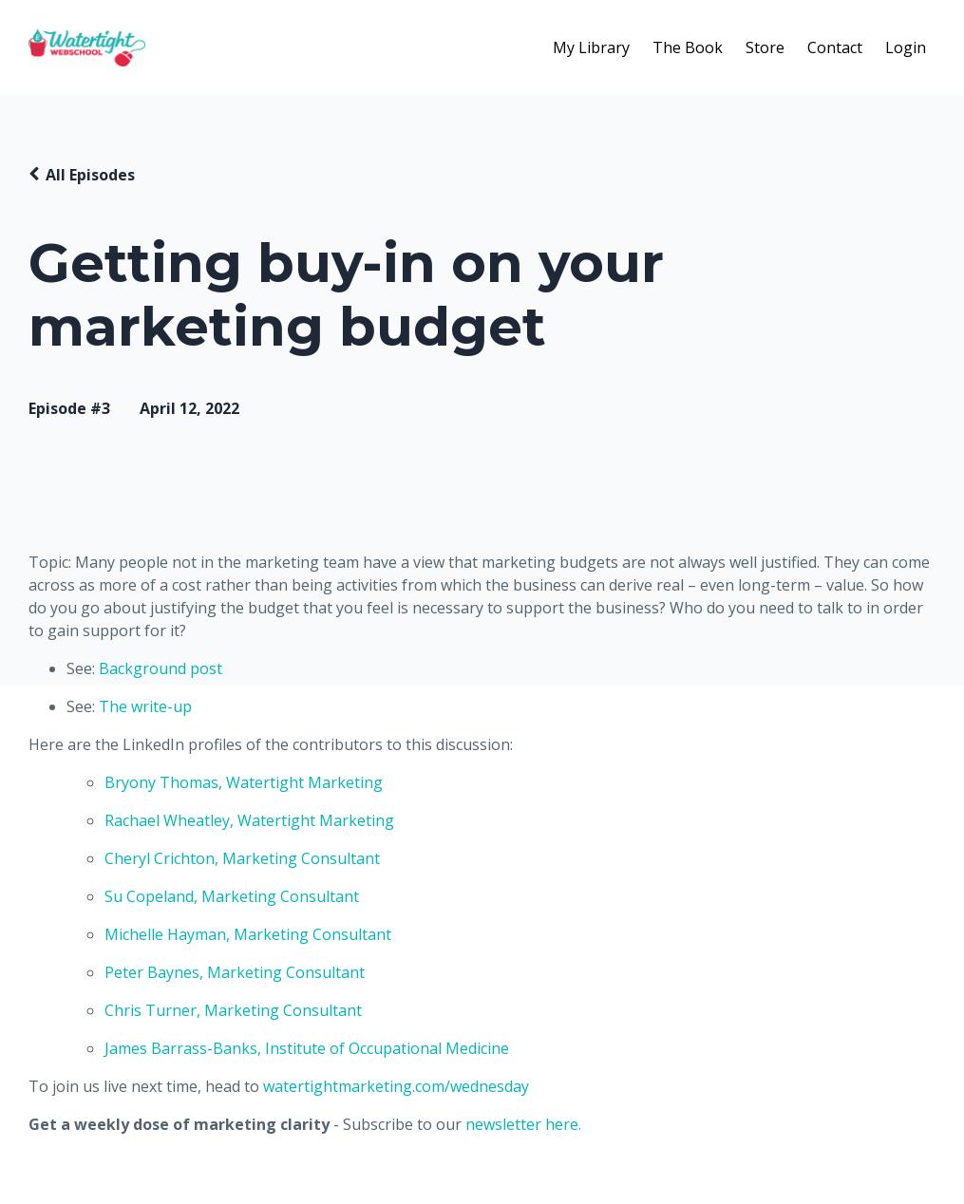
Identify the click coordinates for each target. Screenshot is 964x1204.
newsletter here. (523, 1124)
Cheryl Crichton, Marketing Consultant (244, 858)
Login (905, 47)
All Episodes (90, 174)
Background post (160, 668)
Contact (834, 47)
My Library (591, 47)
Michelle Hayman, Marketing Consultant (247, 934)
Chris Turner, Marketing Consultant (233, 1010)
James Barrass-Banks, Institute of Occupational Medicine (306, 1048)
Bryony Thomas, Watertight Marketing (243, 782)
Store (765, 47)
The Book (687, 47)
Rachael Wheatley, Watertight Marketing (249, 820)
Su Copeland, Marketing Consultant (231, 896)
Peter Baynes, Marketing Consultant (234, 972)
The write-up (145, 706)
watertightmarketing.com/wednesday (396, 1086)
